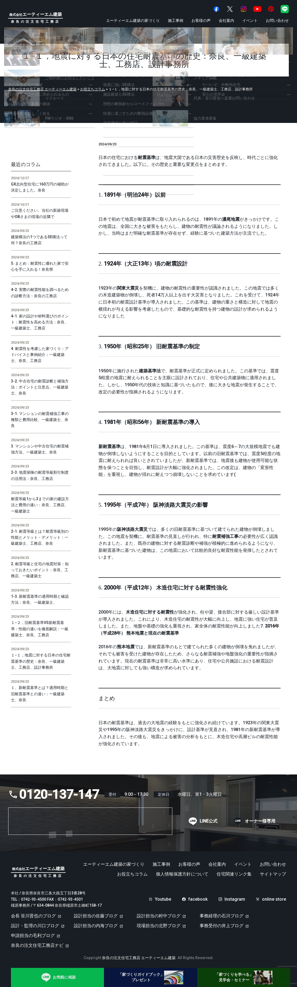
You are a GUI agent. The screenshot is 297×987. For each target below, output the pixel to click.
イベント (250, 20)
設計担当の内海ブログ (96, 925)
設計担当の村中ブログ (158, 915)
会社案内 (226, 20)
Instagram (235, 899)
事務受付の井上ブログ (221, 925)
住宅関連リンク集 (234, 874)
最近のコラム (25, 164)
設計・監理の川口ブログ (35, 925)
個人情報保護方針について (182, 874)
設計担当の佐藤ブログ (96, 915)
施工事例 (175, 20)
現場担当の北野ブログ (158, 925)
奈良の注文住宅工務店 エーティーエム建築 (139, 958)
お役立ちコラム (132, 874)
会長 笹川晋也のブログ (33, 915)
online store (274, 899)
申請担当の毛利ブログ (33, 935)
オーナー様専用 (260, 821)
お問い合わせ (277, 20)
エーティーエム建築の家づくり (133, 20)
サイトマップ (273, 874)
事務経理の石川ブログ (221, 915)
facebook (198, 899)
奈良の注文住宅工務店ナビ (37, 945)
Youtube (163, 899)
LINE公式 (208, 821)
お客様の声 (201, 20)
